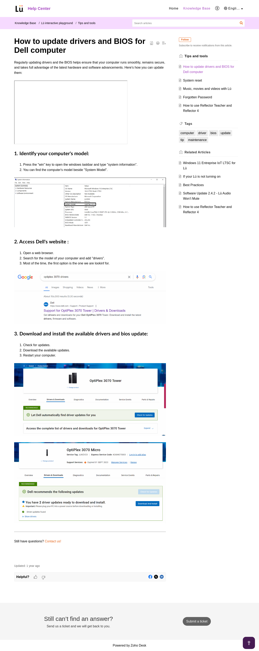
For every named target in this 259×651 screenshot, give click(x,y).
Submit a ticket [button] (196, 621)
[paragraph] (90, 310)
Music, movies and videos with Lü (207, 88)
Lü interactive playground (57, 23)
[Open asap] (249, 643)
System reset (192, 80)
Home (173, 8)
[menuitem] (174, 8)
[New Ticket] (197, 621)
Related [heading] (197, 152)
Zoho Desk (138, 645)
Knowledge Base (196, 8)
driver (202, 133)
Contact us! (53, 541)
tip (182, 140)
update (225, 133)
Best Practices (193, 185)
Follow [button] (185, 39)
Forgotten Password (197, 97)
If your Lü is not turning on (202, 176)
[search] (188, 23)
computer (187, 133)
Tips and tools (87, 23)
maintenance (197, 140)
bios (213, 133)
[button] (217, 8)
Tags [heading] (188, 123)
